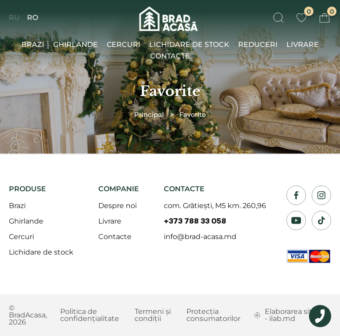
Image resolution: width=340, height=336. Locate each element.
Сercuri (123, 44)
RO (32, 17)
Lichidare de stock (189, 44)
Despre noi (117, 205)
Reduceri (258, 44)
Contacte (170, 56)
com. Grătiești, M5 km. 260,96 (215, 205)
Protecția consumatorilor (213, 315)
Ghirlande (75, 44)
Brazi (32, 44)
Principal (149, 115)
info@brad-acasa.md (200, 236)
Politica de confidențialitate (89, 315)
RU (14, 17)
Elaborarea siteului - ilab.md (292, 315)
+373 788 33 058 (195, 221)
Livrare (302, 44)
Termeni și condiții (153, 315)
